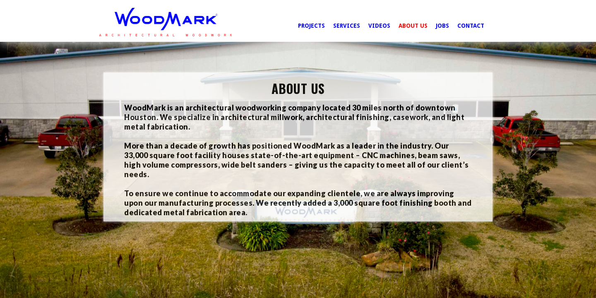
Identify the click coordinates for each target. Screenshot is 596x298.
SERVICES (346, 25)
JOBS (442, 25)
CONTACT (470, 25)
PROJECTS (311, 25)
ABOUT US (413, 25)
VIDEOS (379, 25)
